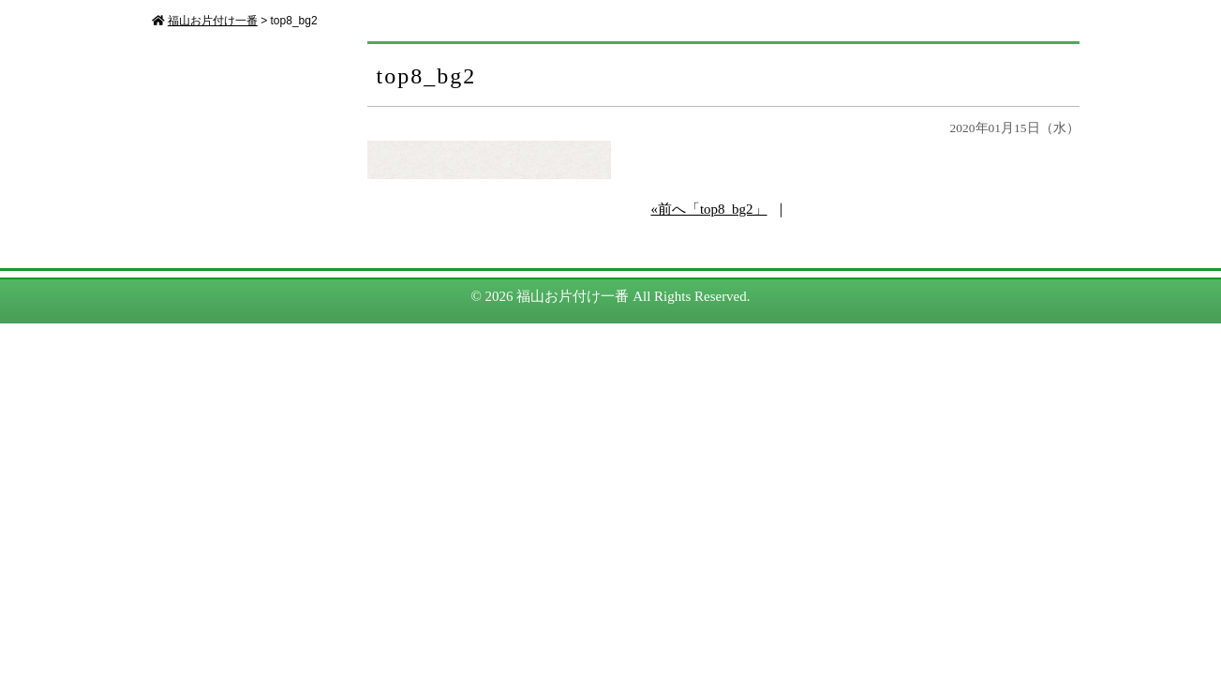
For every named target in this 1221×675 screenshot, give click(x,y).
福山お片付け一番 (572, 296)
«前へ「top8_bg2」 (708, 209)
